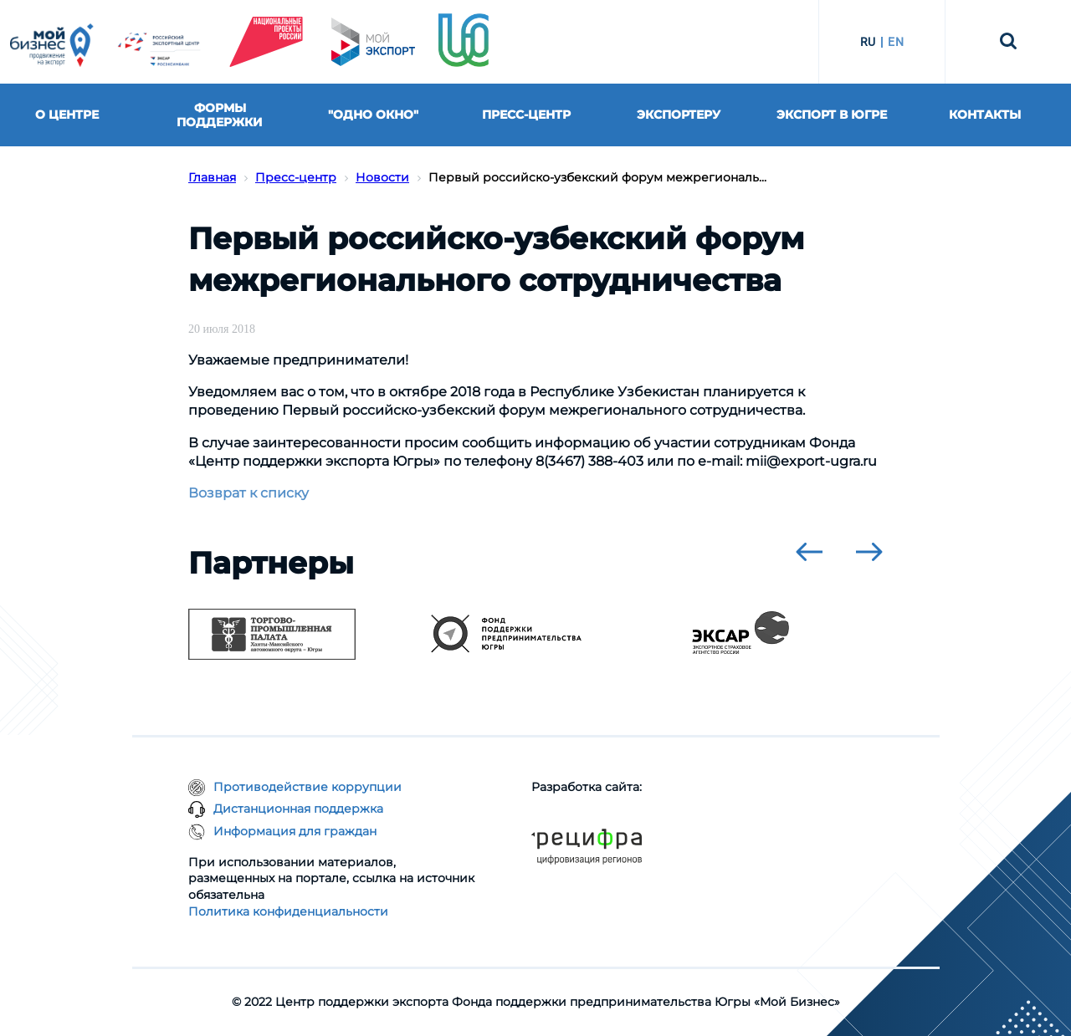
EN (896, 41)
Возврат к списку (248, 493)
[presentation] (809, 552)
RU (868, 41)
